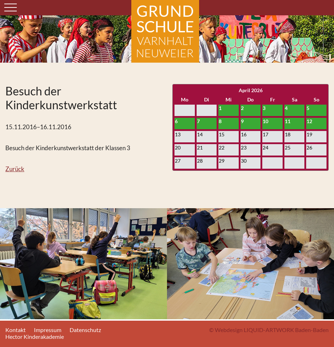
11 (287, 121)
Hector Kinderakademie (34, 336)
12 (309, 121)
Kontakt (15, 329)
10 (265, 121)
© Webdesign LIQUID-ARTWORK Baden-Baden (269, 329)
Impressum (47, 329)
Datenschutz (85, 329)
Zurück (14, 169)
